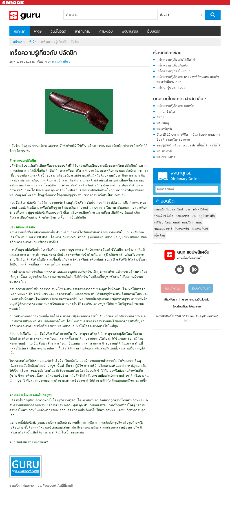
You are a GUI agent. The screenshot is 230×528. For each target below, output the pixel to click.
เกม (194, 216)
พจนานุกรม (130, 32)
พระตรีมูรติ (164, 129)
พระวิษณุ (163, 123)
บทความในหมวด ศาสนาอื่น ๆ (180, 99)
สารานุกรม (82, 32)
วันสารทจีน (182, 229)
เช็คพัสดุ (159, 235)
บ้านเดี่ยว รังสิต (163, 216)
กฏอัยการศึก (207, 216)
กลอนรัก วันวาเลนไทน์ (168, 209)
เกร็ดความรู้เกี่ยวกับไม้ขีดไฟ (176, 59)
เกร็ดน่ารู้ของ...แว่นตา (172, 87)
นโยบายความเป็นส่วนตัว (195, 300)
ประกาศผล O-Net (197, 209)
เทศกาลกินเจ (200, 229)
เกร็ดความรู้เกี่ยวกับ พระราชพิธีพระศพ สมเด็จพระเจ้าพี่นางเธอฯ (188, 79)
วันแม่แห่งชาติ (163, 229)
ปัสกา (160, 117)
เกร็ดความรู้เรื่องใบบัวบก (173, 71)
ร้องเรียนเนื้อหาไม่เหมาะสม (187, 307)
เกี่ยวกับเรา (170, 300)
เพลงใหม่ (188, 222)
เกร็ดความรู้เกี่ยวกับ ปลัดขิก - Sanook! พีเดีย (33, 15)
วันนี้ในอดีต (58, 32)
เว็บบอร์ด (153, 32)
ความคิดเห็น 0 (61, 61)
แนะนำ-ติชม (172, 288)
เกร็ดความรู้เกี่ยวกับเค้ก (172, 65)
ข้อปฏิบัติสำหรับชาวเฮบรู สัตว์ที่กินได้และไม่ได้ (189, 145)
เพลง (199, 222)
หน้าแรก (19, 32)
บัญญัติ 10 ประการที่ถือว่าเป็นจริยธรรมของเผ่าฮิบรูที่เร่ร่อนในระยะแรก (188, 137)
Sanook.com (13, 3)
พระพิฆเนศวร (166, 157)
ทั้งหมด (165, 15)
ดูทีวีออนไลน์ (162, 222)
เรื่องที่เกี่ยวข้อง (167, 53)
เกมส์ (176, 222)
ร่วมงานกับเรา (200, 288)
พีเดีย (38, 32)
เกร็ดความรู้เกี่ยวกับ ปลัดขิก (175, 106)
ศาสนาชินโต (166, 111)
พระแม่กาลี (164, 151)
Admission (182, 216)
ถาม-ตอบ (106, 32)
